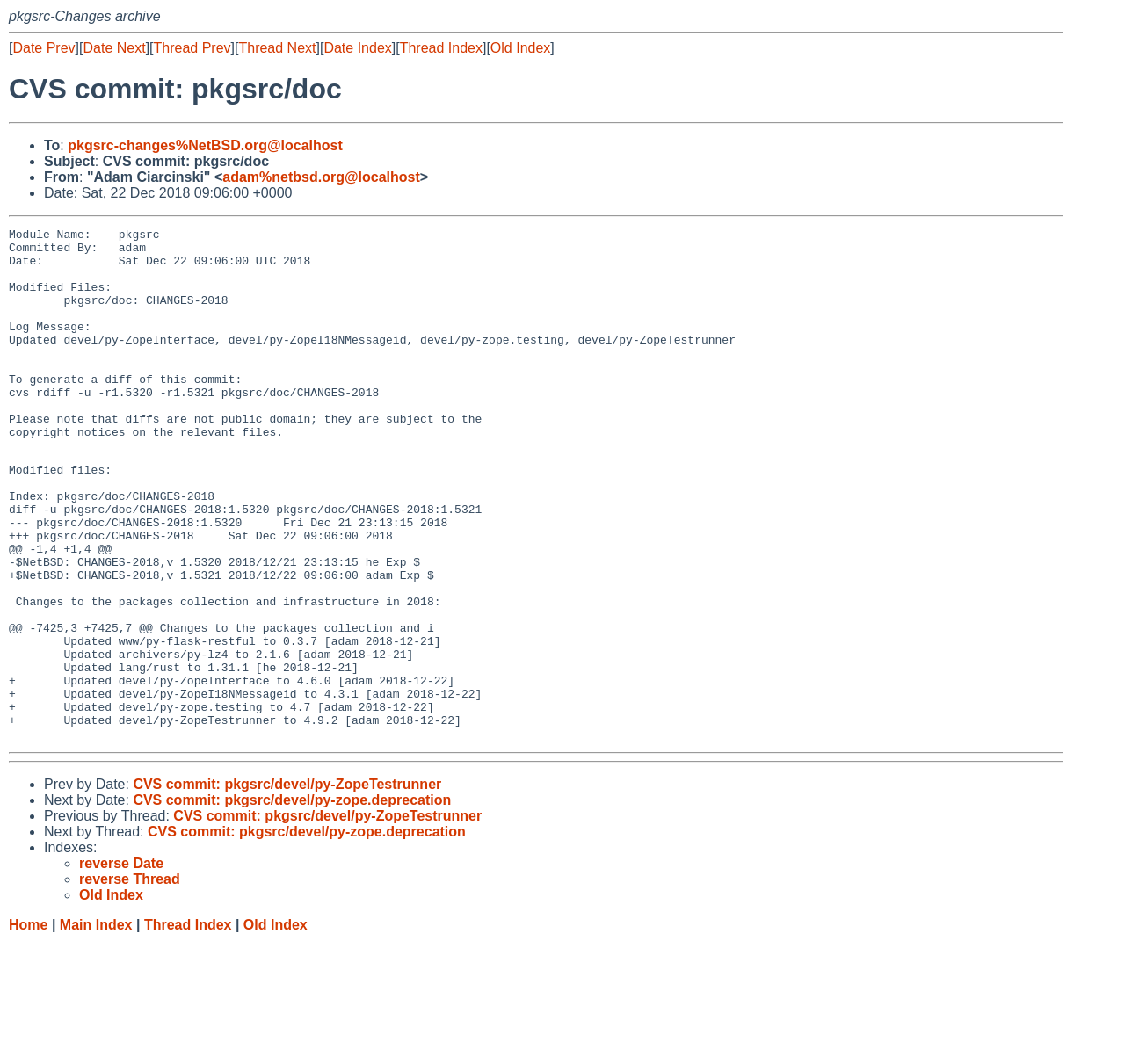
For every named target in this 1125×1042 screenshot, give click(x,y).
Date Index (357, 47)
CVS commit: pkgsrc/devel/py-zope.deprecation (292, 900)
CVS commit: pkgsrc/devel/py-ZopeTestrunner (287, 884)
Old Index (520, 47)
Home (28, 1024)
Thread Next (277, 47)
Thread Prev (192, 47)
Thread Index (441, 47)
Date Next (114, 47)
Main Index (96, 1024)
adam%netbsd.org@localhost (321, 177)
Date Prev (43, 47)
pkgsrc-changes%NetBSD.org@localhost (205, 145)
